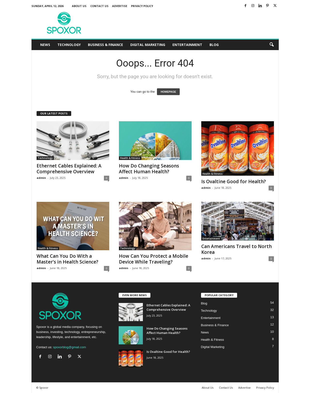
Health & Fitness (130, 158)
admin (41, 178)
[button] (271, 44)
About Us (79, 6)
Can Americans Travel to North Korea (236, 249)
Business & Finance (105, 44)
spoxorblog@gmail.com (69, 347)
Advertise (119, 6)
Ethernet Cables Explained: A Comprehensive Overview (69, 169)
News (45, 44)
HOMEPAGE (168, 91)
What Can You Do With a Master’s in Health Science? (67, 259)
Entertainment (187, 44)
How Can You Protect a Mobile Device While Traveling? (153, 259)
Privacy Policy (142, 6)
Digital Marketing (147, 44)
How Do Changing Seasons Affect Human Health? (149, 169)
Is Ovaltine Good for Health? (233, 181)
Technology (69, 44)
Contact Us (99, 6)
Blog (214, 44)
